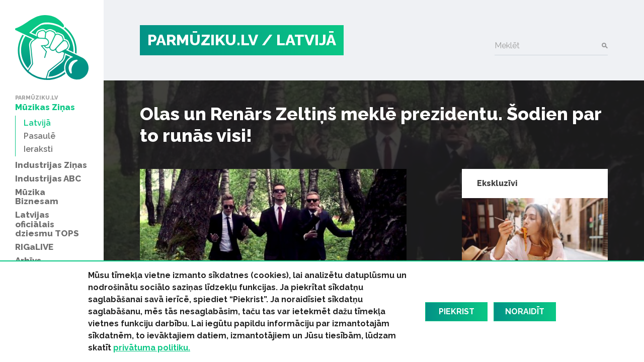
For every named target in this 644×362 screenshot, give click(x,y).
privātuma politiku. (151, 347)
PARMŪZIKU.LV (202, 40)
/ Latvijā (299, 40)
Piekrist (456, 311)
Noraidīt (524, 311)
